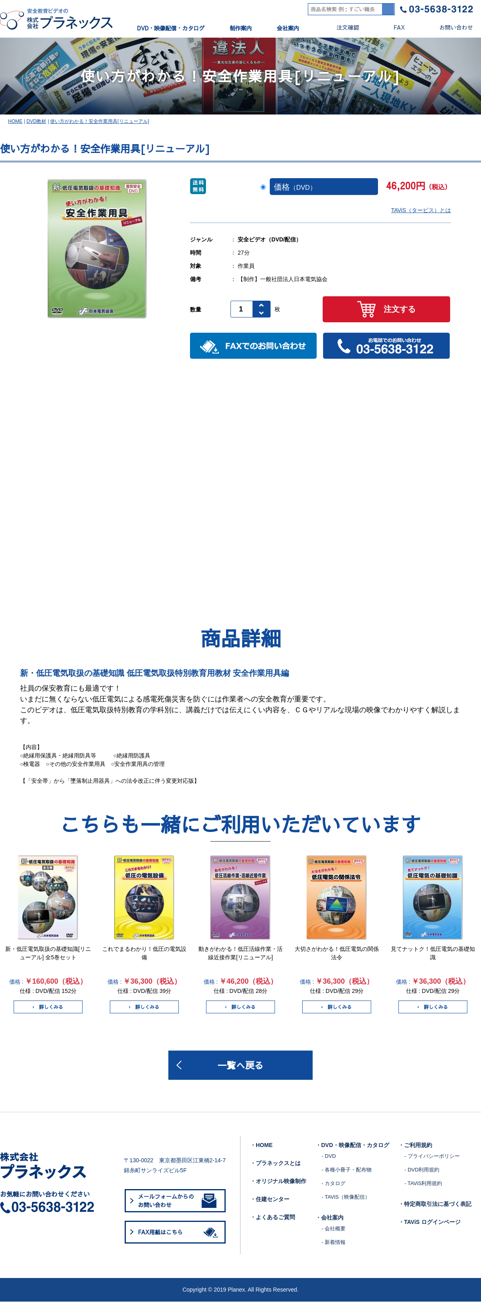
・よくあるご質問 (272, 1221)
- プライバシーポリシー (432, 1160)
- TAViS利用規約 (423, 1188)
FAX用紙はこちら (179, 1236)
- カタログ (333, 1188)
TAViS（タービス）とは (421, 213)
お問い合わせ (449, 27)
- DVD (328, 1160)
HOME (15, 124)
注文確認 (341, 27)
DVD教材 (36, 124)
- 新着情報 (333, 1247)
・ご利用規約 (415, 1149)
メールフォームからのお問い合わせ (177, 1205)
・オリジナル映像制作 (278, 1185)
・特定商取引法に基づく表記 (434, 1208)
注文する (386, 312)
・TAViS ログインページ (429, 1226)
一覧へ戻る (240, 1069)
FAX (392, 27)
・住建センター (269, 1203)
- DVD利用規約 (421, 1174)
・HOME (261, 1149)
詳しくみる (48, 1010)
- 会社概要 (333, 1233)
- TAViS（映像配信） (345, 1201)
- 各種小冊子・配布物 (346, 1174)
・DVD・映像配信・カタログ (352, 1149)
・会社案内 (329, 1222)
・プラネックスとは (275, 1167)
